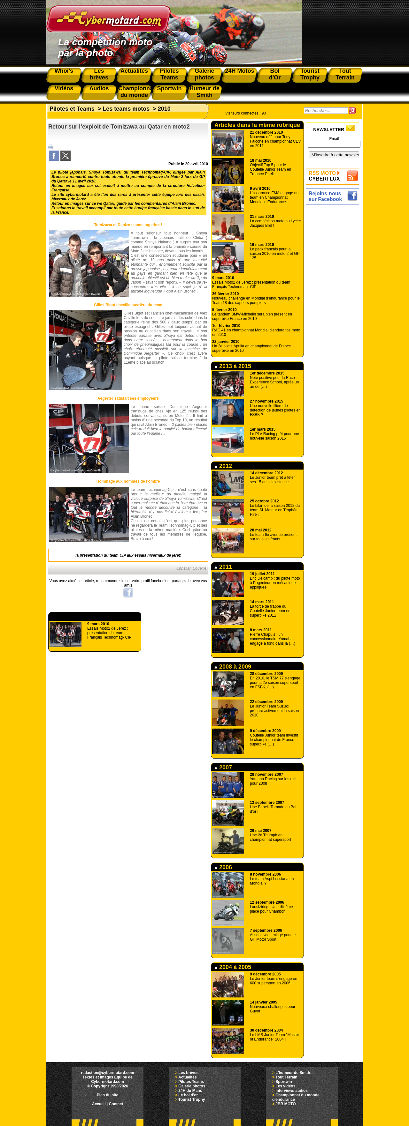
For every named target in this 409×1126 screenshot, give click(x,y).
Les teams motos (126, 109)
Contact (116, 1104)
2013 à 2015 (232, 366)
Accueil (99, 1104)
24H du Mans (190, 1090)
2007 (223, 767)
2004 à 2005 (232, 967)
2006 (223, 867)
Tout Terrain (286, 1077)
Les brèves (188, 1072)
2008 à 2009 (232, 666)
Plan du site (107, 1095)
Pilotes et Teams (72, 109)
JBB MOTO (285, 1104)
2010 (164, 109)
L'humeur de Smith (292, 1072)
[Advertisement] (334, 302)
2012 (223, 466)
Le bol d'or (188, 1095)
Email (334, 139)
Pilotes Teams (191, 1081)
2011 (223, 567)
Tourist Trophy (191, 1099)
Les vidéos (285, 1086)
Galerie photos (191, 1086)
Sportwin (283, 1081)
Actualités (187, 1077)
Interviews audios (291, 1090)
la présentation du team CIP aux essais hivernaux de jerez (128, 555)
